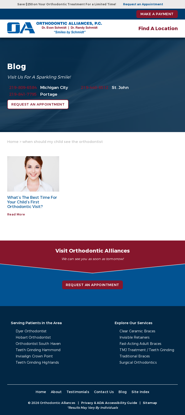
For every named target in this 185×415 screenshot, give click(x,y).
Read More (16, 214)
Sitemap (150, 403)
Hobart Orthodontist (33, 337)
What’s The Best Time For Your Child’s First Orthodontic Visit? (32, 202)
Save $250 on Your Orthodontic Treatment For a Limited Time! (66, 4)
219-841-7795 (23, 94)
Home (13, 141)
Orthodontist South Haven (38, 343)
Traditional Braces (134, 356)
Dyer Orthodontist (31, 331)
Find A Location (158, 28)
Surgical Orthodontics (138, 362)
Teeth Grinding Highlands (37, 362)
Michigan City (54, 87)
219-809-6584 (23, 87)
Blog (123, 392)
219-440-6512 (94, 87)
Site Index (141, 392)
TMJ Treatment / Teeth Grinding (146, 350)
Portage (48, 94)
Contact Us (104, 392)
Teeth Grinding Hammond (38, 350)
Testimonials (77, 392)
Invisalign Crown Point (34, 356)
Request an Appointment (143, 4)
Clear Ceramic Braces (137, 331)
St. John (120, 87)
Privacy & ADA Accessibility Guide (109, 403)
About (56, 392)
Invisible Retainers (134, 337)
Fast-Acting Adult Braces (140, 343)
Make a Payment (157, 14)
